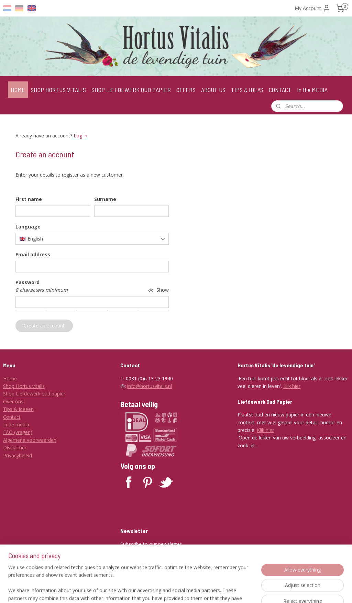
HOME (18, 89)
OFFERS (186, 89)
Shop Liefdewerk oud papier (34, 393)
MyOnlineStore (269, 590)
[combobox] (92, 239)
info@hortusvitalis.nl (149, 386)
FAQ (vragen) (17, 432)
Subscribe (136, 560)
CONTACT (280, 89)
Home (10, 378)
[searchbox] (92, 239)
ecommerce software (208, 590)
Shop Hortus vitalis (24, 386)
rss (180, 590)
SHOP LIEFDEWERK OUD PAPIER (131, 89)
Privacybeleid (17, 455)
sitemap (166, 590)
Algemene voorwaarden (29, 440)
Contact (12, 417)
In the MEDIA (312, 89)
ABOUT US (213, 89)
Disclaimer (14, 447)
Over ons (13, 401)
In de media (16, 424)
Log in (80, 135)
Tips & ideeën (18, 409)
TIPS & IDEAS (247, 89)
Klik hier (291, 386)
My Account (313, 8)
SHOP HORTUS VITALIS (58, 89)
